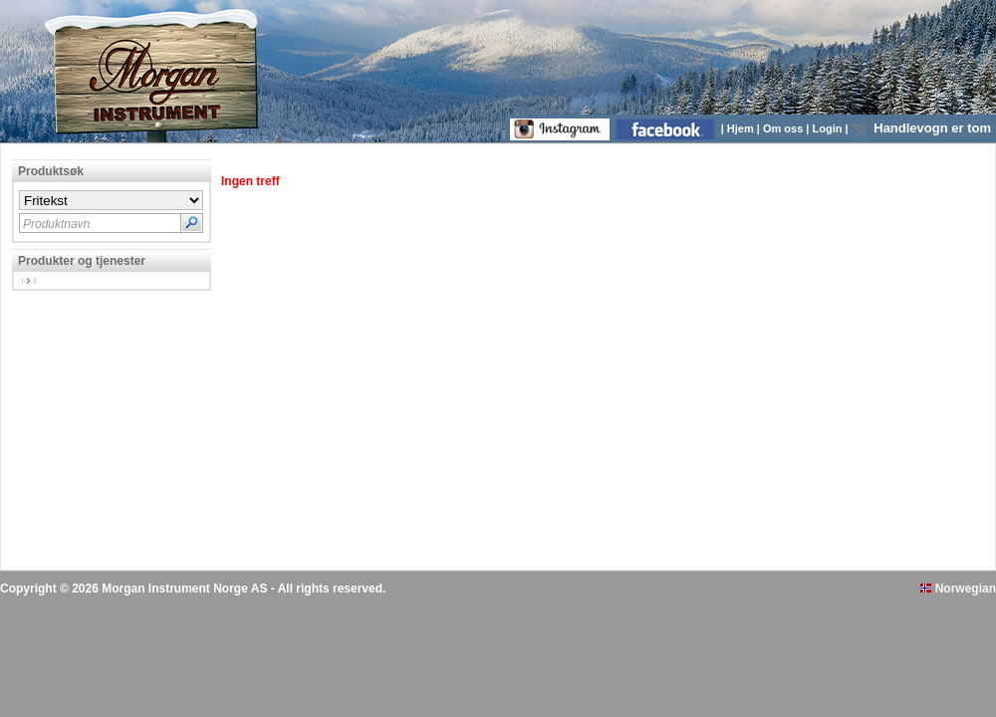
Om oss (784, 128)
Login (829, 128)
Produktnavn (56, 224)
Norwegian (958, 589)
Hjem (742, 128)
